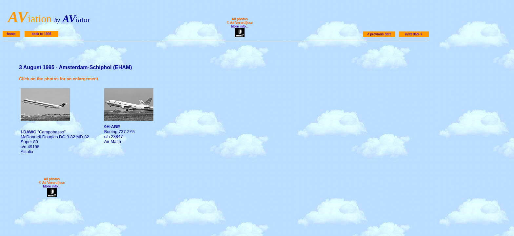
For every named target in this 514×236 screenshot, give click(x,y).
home (11, 34)
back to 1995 (41, 34)
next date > (414, 34)
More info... (239, 26)
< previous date (379, 34)
